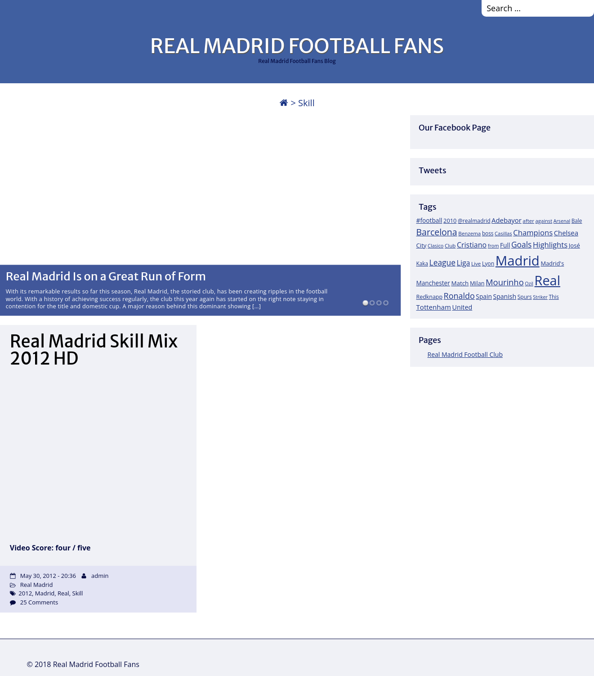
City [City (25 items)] (421, 245)
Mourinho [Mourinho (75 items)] (505, 282)
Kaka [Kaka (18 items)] (422, 263)
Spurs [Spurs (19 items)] (525, 297)
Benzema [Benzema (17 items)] (469, 233)
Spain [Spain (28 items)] (484, 296)
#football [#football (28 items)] (429, 220)
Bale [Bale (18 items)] (577, 220)
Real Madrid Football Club (465, 354)
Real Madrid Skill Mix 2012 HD (94, 350)
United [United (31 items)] (462, 307)
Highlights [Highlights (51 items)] (550, 244)
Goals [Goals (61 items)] (521, 244)
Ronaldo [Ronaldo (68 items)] (459, 295)
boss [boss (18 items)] (488, 233)
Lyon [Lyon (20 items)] (488, 263)
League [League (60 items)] (442, 262)
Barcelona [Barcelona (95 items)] (436, 232)
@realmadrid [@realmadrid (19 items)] (474, 221)
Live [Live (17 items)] (476, 263)
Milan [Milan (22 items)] (477, 283)
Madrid (44, 593)
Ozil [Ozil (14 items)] (529, 283)
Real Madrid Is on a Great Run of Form (106, 276)
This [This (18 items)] (553, 296)
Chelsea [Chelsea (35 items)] (566, 232)
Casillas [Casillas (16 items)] (503, 233)
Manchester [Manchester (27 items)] (433, 283)
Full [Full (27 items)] (505, 245)
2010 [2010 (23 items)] (449, 220)
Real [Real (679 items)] (547, 280)
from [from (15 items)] (493, 245)
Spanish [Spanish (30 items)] (504, 296)
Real (63, 593)
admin (99, 576)
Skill (77, 593)
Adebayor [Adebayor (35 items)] (506, 220)
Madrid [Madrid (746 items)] (518, 261)
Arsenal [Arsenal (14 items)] (562, 221)
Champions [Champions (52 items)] (533, 232)
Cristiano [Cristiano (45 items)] (472, 245)
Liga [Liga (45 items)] (463, 263)
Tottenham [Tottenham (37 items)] (433, 306)
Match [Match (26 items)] (460, 283)
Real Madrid (36, 585)
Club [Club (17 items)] (450, 245)
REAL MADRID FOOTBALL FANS (297, 46)
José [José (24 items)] (574, 245)
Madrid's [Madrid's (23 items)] (552, 263)
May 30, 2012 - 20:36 (48, 576)
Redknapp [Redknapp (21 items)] (429, 297)
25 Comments (39, 602)
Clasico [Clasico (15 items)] (435, 245)
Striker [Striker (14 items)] (540, 297)
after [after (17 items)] (528, 220)
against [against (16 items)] (544, 220)
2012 (25, 593)
